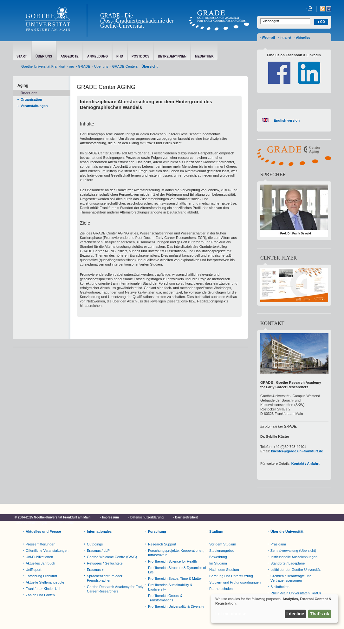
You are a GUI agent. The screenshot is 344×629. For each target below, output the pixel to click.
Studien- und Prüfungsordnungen (235, 582)
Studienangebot (221, 550)
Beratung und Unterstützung (231, 576)
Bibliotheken (279, 587)
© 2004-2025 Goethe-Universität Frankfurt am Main (53, 517)
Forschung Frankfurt (41, 576)
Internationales (99, 531)
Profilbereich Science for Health (172, 561)
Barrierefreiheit (186, 517)
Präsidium (278, 544)
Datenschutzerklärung (147, 517)
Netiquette (66, 523)
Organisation (31, 99)
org (71, 66)
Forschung (157, 531)
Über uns (101, 66)
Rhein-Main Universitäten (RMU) (295, 593)
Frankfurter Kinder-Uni (43, 589)
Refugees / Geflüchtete (105, 563)
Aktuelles (303, 37)
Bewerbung (218, 557)
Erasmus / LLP (98, 550)
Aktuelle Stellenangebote (45, 582)
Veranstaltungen (34, 106)
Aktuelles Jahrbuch (40, 563)
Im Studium (218, 563)
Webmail (268, 37)
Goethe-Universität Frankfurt (43, 66)
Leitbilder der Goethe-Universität (295, 570)
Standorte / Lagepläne (287, 563)
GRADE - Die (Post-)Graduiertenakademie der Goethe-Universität (136, 20)
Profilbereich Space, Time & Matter (175, 578)
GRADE (84, 66)
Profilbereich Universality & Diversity (176, 606)
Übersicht (29, 93)
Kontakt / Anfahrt (305, 463)
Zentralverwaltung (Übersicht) (293, 550)
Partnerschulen (221, 589)
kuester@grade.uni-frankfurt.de (297, 451)
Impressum (110, 517)
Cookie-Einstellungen (31, 523)
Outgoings (95, 544)
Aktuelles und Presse (43, 531)
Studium (216, 531)
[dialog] (274, 608)
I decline (295, 613)
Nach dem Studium (224, 570)
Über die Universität (286, 531)
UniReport (34, 570)
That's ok (319, 613)
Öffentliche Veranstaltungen (47, 550)
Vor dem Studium (222, 544)
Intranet (285, 37)
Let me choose (230, 614)
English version (286, 120)
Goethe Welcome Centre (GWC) (112, 557)
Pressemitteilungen (40, 544)
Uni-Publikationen (39, 557)
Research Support (162, 544)
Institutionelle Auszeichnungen (293, 557)
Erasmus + (95, 570)
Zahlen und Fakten (40, 595)
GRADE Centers (125, 66)
